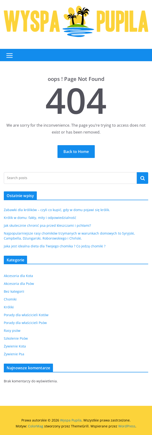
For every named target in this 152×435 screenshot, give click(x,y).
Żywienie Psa (14, 354)
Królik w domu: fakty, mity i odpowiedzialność (40, 217)
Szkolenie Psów (16, 338)
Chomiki (10, 299)
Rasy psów (12, 330)
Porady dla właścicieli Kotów (26, 315)
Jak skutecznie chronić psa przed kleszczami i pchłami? (47, 225)
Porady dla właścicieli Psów (25, 322)
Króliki (9, 307)
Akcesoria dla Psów (19, 283)
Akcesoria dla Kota (18, 275)
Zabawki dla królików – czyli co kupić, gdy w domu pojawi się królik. (57, 210)
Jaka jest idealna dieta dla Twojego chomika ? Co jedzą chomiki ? (54, 246)
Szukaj (142, 177)
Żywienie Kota (15, 346)
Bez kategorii (14, 291)
